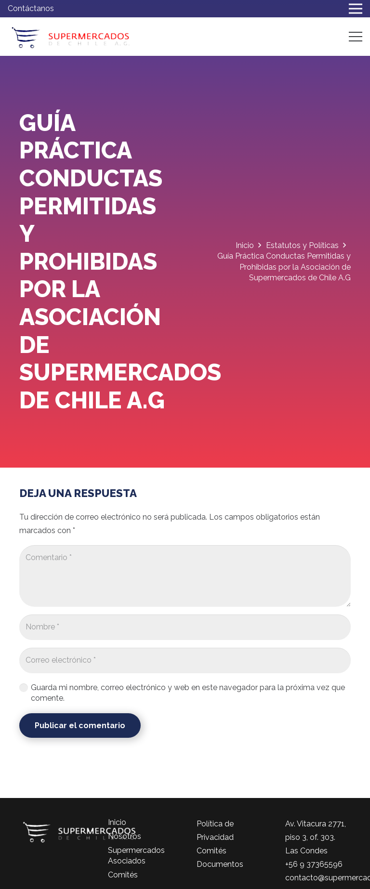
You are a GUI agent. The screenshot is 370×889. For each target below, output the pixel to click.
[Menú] (356, 37)
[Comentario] (185, 576)
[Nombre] (185, 627)
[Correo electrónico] (185, 660)
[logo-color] (70, 36)
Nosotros (124, 836)
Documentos (220, 864)
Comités (123, 874)
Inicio (117, 822)
